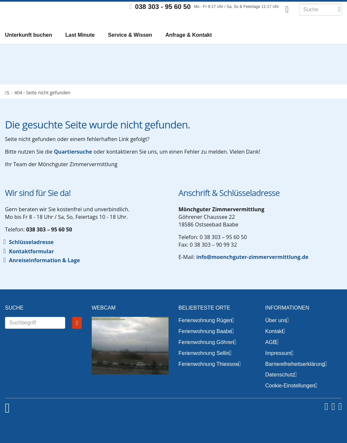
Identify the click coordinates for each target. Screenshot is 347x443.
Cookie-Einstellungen (290, 396)
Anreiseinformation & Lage (44, 270)
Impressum (278, 363)
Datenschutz (280, 385)
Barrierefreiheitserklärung (295, 374)
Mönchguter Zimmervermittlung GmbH (46, 13)
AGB (270, 352)
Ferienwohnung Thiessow (208, 374)
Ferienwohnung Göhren (206, 352)
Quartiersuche (73, 162)
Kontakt (274, 341)
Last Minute (80, 36)
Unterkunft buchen (28, 36)
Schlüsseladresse (31, 252)
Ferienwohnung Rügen (205, 330)
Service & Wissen (130, 36)
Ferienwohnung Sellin (203, 363)
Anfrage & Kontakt (188, 36)
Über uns (276, 330)
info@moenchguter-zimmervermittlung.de (252, 267)
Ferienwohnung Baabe (205, 341)
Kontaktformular (31, 261)
